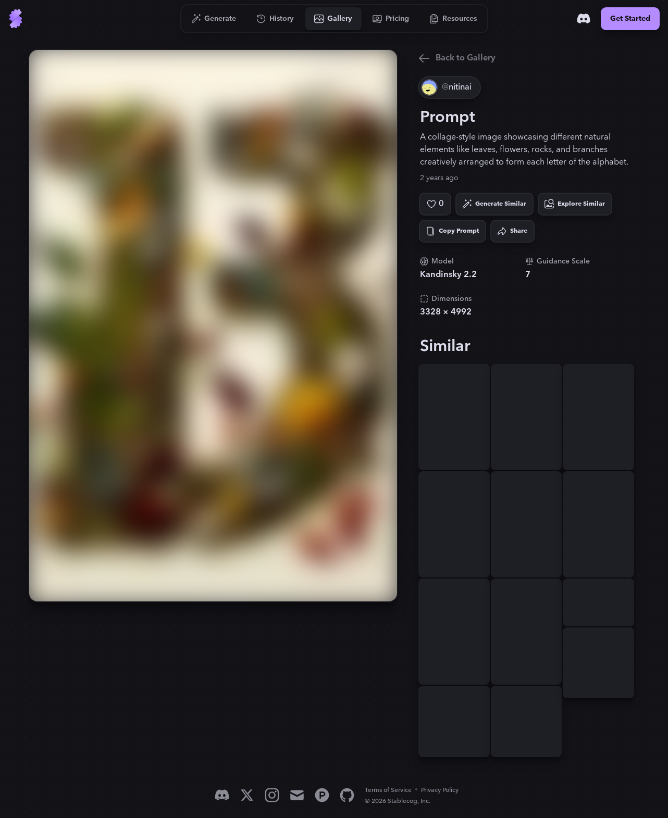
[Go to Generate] (213, 18)
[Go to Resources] (453, 18)
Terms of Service (388, 790)
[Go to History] (275, 18)
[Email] (297, 795)
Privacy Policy (440, 790)
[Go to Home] (15, 18)
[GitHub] (347, 795)
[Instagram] (271, 795)
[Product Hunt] (322, 795)
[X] (246, 795)
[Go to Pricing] (391, 18)
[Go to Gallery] (333, 18)
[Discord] (584, 19)
